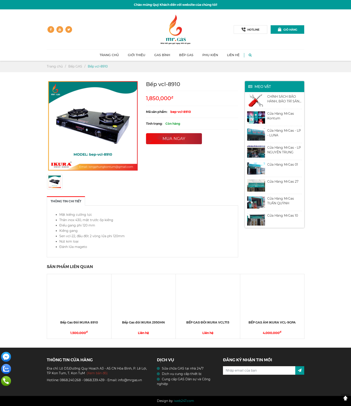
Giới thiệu (136, 55)
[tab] (66, 201)
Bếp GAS (186, 55)
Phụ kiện (210, 55)
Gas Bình (162, 55)
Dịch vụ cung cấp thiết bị (181, 374)
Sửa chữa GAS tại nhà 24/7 (182, 368)
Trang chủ (109, 55)
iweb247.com (184, 401)
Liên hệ (233, 55)
